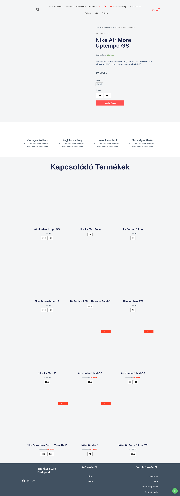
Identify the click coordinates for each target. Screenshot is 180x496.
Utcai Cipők (113, 27)
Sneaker (69, 7)
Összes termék (55, 7)
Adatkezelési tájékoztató (148, 486)
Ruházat (92, 7)
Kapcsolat (90, 480)
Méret (98, 90)
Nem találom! (135, 7)
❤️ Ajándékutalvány (118, 7)
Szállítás (90, 475)
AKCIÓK (102, 7)
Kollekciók (80, 7)
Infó (96, 13)
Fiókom (105, 13)
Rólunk (88, 13)
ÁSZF (155, 480)
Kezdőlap (99, 27)
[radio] (99, 95)
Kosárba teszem (110, 103)
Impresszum (153, 475)
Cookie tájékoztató (151, 491)
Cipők (106, 27)
